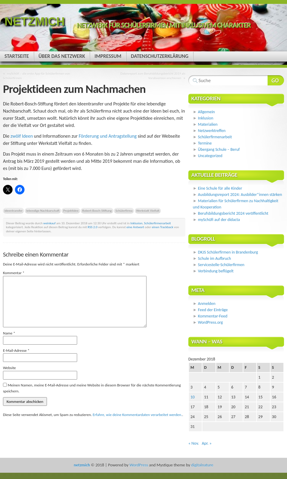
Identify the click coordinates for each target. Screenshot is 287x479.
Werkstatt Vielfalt (148, 210)
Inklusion (136, 223)
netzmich (34, 21)
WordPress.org (210, 322)
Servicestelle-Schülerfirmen (221, 264)
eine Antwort (135, 227)
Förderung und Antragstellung (108, 136)
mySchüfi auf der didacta (219, 219)
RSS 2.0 (92, 227)
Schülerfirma (123, 210)
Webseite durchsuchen (276, 80)
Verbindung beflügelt (215, 271)
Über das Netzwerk (62, 56)
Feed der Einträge (213, 309)
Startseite (16, 56)
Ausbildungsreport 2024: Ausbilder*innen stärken (240, 194)
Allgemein (206, 111)
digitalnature (202, 465)
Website (9, 368)
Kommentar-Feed (212, 316)
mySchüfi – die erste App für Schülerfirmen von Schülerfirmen (36, 75)
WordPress (138, 465)
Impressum (107, 56)
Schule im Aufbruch (214, 258)
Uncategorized (210, 155)
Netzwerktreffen (211, 130)
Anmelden (207, 303)
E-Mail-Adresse (16, 350)
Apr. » (207, 443)
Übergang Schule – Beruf (219, 149)
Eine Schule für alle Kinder (220, 188)
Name (9, 333)
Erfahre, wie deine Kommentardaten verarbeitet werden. (137, 414)
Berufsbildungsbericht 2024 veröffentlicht (233, 213)
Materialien (208, 124)
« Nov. (193, 443)
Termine (205, 143)
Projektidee (70, 210)
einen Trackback (162, 227)
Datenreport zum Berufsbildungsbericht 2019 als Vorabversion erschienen (152, 75)
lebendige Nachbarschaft (42, 210)
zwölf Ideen (21, 136)
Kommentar (14, 273)
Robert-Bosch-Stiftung (97, 210)
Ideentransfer (13, 210)
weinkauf (49, 223)
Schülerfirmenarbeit (157, 223)
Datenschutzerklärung (159, 56)
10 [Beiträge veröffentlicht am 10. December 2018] (192, 397)
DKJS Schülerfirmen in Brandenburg (228, 252)
